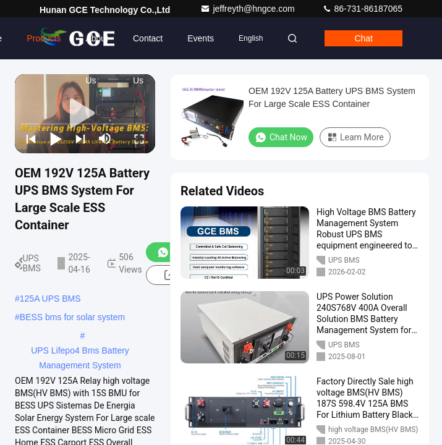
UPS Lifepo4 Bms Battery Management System (80, 351)
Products (44, 38)
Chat (363, 38)
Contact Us (148, 46)
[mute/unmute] (105, 138)
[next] (80, 138)
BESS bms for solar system (72, 317)
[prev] (31, 138)
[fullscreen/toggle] (139, 138)
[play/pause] (55, 138)
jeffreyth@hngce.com (248, 9)
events (200, 38)
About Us (96, 46)
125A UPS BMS (50, 298)
